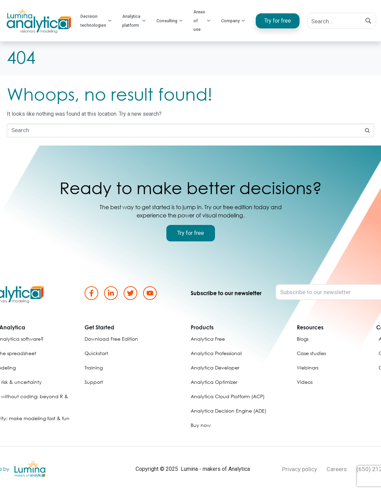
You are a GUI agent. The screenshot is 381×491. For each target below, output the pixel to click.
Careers (337, 469)
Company (233, 20)
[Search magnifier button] (368, 20)
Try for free (275, 20)
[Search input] (334, 21)
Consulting (171, 20)
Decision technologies (99, 21)
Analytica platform (137, 21)
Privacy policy (299, 469)
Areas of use (203, 21)
